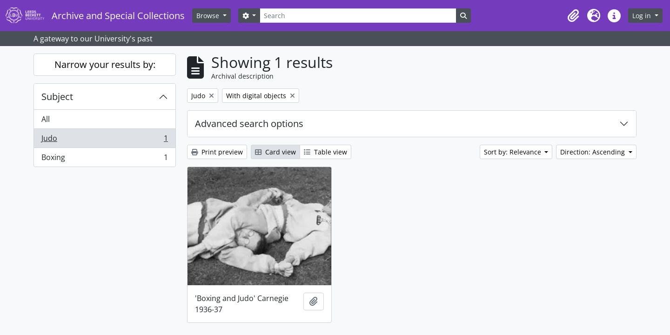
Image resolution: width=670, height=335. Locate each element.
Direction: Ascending (593, 151)
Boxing (104, 159)
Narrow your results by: (104, 64)
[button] (573, 16)
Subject (57, 96)
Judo (104, 140)
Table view (325, 151)
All (45, 119)
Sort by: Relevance (513, 151)
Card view (275, 151)
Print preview (217, 151)
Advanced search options (249, 123)
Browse (208, 15)
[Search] (358, 15)
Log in (642, 15)
